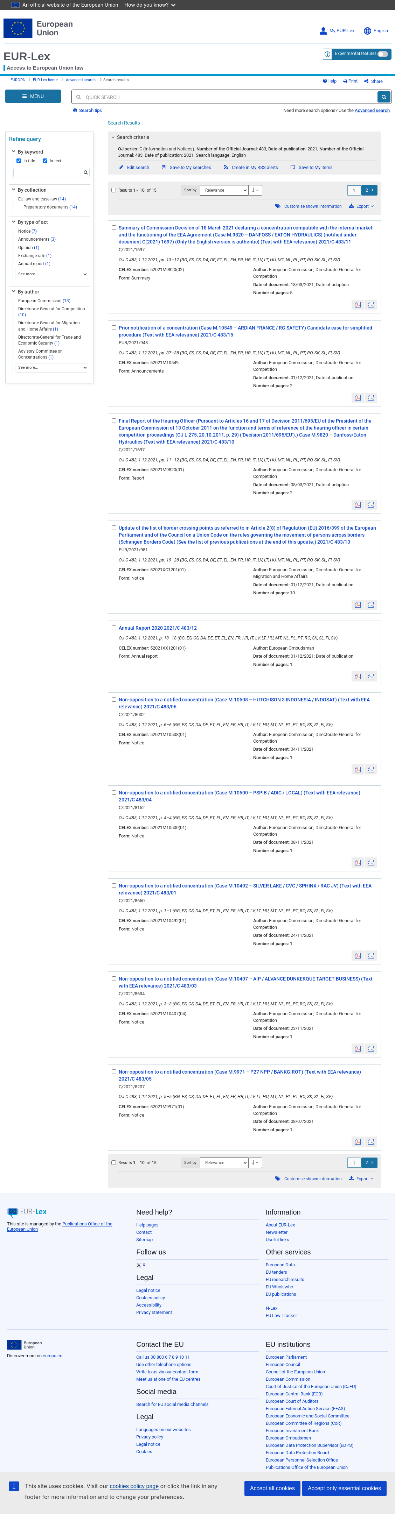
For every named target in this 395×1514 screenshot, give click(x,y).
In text (52, 160)
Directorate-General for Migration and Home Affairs (49, 325)
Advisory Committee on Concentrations (40, 354)
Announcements (37, 239)
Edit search (133, 167)
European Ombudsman (288, 1438)
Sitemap (144, 1239)
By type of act (29, 222)
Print (350, 81)
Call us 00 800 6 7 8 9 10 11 (163, 1357)
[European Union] (24, 1345)
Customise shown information (313, 206)
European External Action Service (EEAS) (305, 1408)
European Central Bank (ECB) (294, 1393)
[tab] (244, 137)
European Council (283, 1364)
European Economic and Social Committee (307, 1416)
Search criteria (129, 137)
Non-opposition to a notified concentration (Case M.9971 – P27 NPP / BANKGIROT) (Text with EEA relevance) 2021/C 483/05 (240, 1075)
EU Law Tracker (281, 1315)
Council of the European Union (295, 1371)
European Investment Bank (292, 1430)
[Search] (383, 96)
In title (25, 160)
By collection (29, 190)
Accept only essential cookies (344, 1488)
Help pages (147, 1225)
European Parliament (286, 1357)
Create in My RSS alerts (250, 167)
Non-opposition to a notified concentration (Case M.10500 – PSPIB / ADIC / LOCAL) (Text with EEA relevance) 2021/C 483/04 (239, 796)
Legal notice (148, 1290)
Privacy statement (154, 1312)
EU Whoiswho (279, 1286)
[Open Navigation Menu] (33, 96)
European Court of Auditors (292, 1401)
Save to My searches (186, 167)
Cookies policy (150, 1297)
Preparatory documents (50, 207)
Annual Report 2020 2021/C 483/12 (158, 628)
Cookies (144, 1451)
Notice (27, 231)
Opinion (28, 247)
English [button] (375, 31)
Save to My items (311, 167)
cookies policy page (134, 1486)
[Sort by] (224, 190)
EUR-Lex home (45, 80)
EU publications (281, 1294)
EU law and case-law (42, 199)
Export (361, 206)
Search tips (87, 110)
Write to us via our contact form (167, 1371)
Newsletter (276, 1232)
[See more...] (51, 274)
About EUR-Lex (280, 1225)
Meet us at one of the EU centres (168, 1379)
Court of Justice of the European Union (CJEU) (311, 1386)
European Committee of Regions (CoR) (304, 1423)
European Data (280, 1264)
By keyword (27, 152)
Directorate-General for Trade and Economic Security (49, 340)
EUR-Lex (27, 56)
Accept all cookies (272, 1488)
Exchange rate (34, 255)
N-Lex (271, 1308)
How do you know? (150, 5)
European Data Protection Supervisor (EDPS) (310, 1445)
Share (373, 81)
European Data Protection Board (297, 1452)
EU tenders (276, 1272)
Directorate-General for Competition (51, 311)
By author (25, 292)
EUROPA (18, 80)
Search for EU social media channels (172, 1404)
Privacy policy (149, 1436)
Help (330, 81)
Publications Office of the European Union (307, 1467)
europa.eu (52, 1355)
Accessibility (148, 1305)
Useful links (277, 1239)
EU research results (285, 1279)
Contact (144, 1232)
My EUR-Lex (336, 31)
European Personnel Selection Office (302, 1460)
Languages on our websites (163, 1429)
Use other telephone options (164, 1364)
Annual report (34, 263)
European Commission (44, 300)
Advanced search (81, 80)
